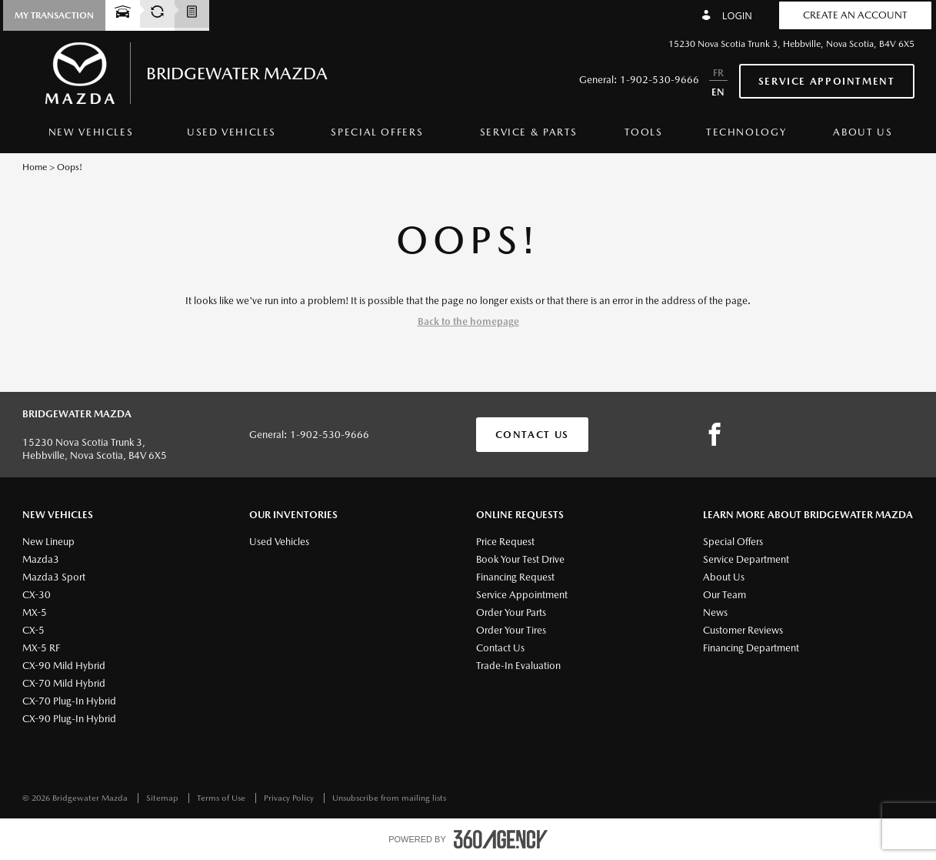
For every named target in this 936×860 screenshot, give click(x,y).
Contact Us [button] (532, 434)
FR (718, 73)
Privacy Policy (290, 798)
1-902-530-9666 (659, 79)
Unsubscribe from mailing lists (389, 798)
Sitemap (163, 798)
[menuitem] (91, 136)
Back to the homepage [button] (468, 321)
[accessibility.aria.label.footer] (501, 839)
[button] (54, 15)
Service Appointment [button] (826, 81)
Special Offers (377, 132)
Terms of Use (222, 798)
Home (34, 167)
